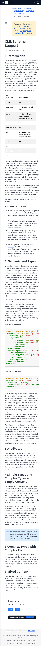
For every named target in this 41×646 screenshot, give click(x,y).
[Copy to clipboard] (38, 330)
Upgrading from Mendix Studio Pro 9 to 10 (23, 32)
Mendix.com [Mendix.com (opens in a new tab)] (11, 640)
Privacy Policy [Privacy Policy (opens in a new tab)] (31, 640)
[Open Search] (34, 2)
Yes (11, 609)
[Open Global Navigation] (3, 2)
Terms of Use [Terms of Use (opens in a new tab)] (20, 640)
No (18, 609)
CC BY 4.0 (31, 631)
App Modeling (19, 11)
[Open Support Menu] (38, 2)
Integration (30, 11)
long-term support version (21, 27)
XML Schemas (19, 13)
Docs (14, 8)
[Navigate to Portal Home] (6, 2)
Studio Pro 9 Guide (24, 8)
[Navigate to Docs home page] (11, 2)
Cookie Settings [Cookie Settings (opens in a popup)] (31, 643)
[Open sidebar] (6, 23)
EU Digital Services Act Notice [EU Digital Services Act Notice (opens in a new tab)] (15, 643)
